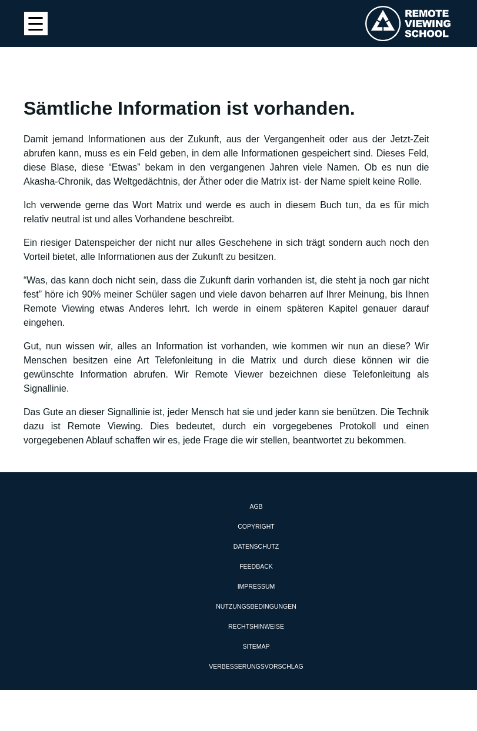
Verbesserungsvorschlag (256, 666)
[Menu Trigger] (36, 23)
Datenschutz (256, 546)
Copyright (256, 526)
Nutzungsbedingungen (256, 606)
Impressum (256, 586)
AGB (255, 506)
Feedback (256, 566)
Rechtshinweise (256, 626)
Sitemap (255, 646)
